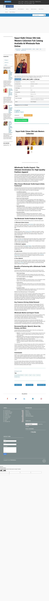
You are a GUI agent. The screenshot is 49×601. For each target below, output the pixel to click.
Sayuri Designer (33, 101)
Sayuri (37, 49)
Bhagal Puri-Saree (8, 413)
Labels (6, 65)
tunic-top (38, 375)
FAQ (33, 3)
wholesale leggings (28, 245)
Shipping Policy (38, 1)
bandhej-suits (7, 417)
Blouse (6, 12)
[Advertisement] (17, 25)
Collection (6, 62)
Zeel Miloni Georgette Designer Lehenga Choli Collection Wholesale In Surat (10, 75)
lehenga (27, 231)
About (22, 1)
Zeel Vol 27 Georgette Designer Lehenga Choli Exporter (10, 109)
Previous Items (41, 384)
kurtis (34, 49)
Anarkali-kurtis (7, 410)
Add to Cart (28, 115)
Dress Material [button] (21, 9)
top (40, 49)
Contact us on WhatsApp (21, 120)
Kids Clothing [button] (12, 12)
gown (6, 420)
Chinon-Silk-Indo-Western (19, 375)
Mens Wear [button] (41, 9)
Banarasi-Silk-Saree (8, 412)
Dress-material (7, 416)
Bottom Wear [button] (34, 9)
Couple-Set (7, 414)
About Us (27, 410)
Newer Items (18, 384)
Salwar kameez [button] (12, 9)
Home (19, 1)
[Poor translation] (4, 471)
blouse (30, 231)
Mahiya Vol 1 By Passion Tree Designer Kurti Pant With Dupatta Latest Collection (10, 127)
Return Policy (20, 3)
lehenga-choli (7, 421)
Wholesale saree (21, 239)
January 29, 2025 (18, 371)
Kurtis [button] (27, 9)
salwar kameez (30, 224)
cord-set (6, 418)
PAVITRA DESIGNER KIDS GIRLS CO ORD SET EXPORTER (11, 92)
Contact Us (26, 1)
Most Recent (29, 384)
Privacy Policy (31, 1)
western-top (17, 376)
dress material (21, 262)
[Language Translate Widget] (31, 424)
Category (6, 60)
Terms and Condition (28, 3)
